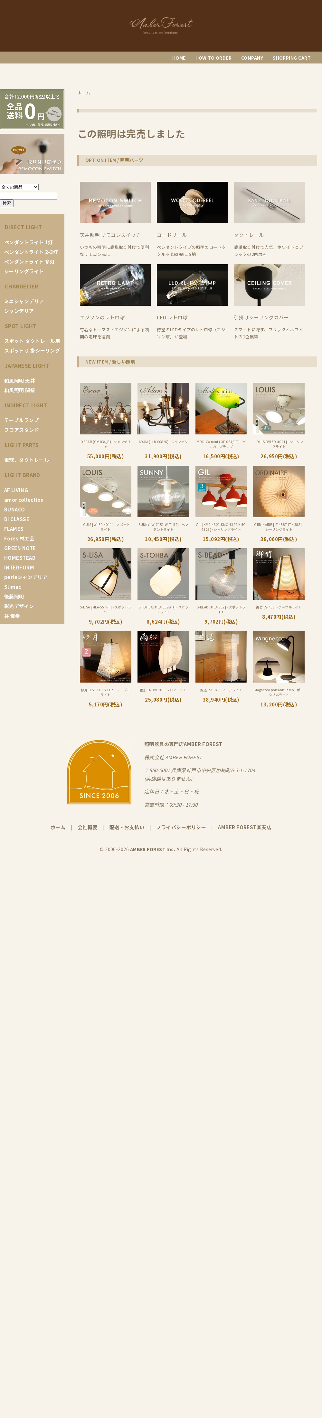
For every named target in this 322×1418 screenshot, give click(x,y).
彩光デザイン (19, 606)
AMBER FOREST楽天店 (244, 827)
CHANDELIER (21, 286)
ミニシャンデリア (24, 301)
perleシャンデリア (25, 577)
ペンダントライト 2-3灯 (31, 251)
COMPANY (252, 57)
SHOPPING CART (292, 57)
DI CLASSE (16, 519)
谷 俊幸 (12, 615)
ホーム (58, 827)
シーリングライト (24, 271)
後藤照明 (14, 596)
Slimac (12, 586)
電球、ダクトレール (26, 459)
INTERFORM (19, 567)
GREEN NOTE (20, 548)
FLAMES (14, 528)
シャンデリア (19, 310)
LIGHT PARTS (22, 445)
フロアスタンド (21, 429)
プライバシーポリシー (181, 827)
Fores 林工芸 (19, 538)
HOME (179, 57)
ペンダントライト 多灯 (29, 261)
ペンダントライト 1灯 (28, 242)
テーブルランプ (21, 420)
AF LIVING (16, 490)
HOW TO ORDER (213, 57)
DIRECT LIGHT (23, 227)
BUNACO (14, 509)
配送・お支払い (126, 827)
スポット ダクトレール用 (32, 340)
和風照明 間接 (19, 390)
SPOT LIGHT (21, 326)
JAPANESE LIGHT (27, 365)
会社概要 (88, 827)
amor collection (24, 499)
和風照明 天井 (19, 380)
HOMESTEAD (19, 557)
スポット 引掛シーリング (32, 350)
